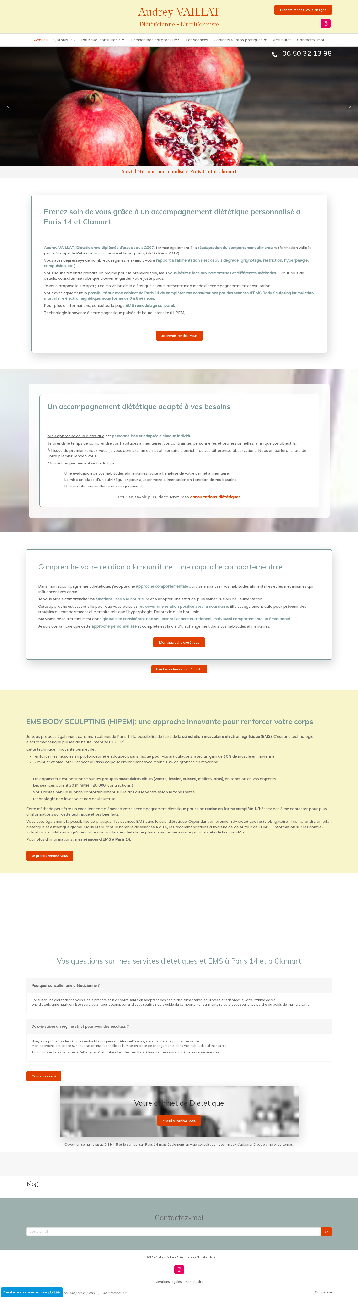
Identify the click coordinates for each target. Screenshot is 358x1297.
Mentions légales (168, 1282)
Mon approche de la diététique (76, 435)
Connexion (323, 1292)
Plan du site (194, 1282)
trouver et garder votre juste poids (131, 278)
